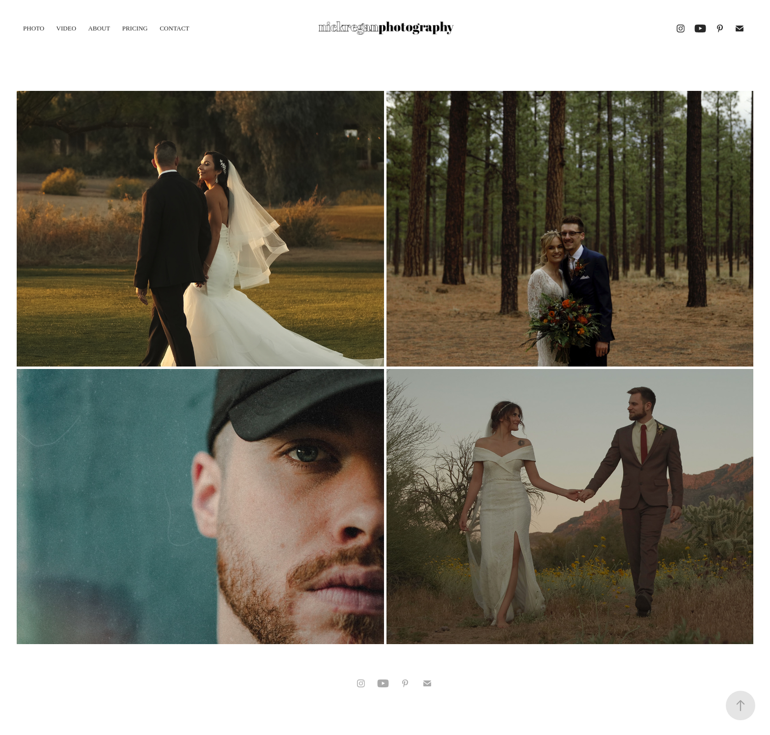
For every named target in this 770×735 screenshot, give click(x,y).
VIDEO (66, 28)
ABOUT (99, 28)
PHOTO (33, 28)
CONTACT (174, 28)
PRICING (135, 28)
